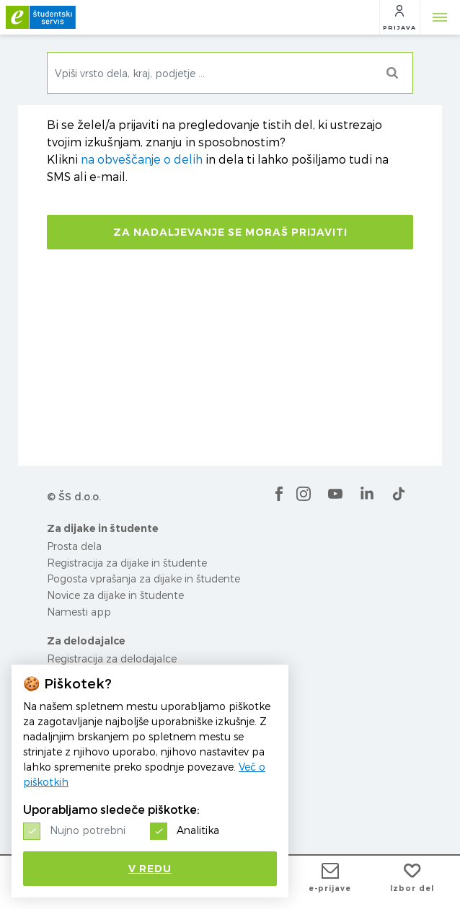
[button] (399, 17)
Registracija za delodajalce (112, 658)
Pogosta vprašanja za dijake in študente (143, 578)
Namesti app (79, 612)
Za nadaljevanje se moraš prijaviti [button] (230, 232)
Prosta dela (74, 546)
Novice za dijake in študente (115, 595)
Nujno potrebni (87, 830)
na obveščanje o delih (142, 160)
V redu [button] (150, 868)
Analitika (198, 830)
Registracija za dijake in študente (127, 563)
